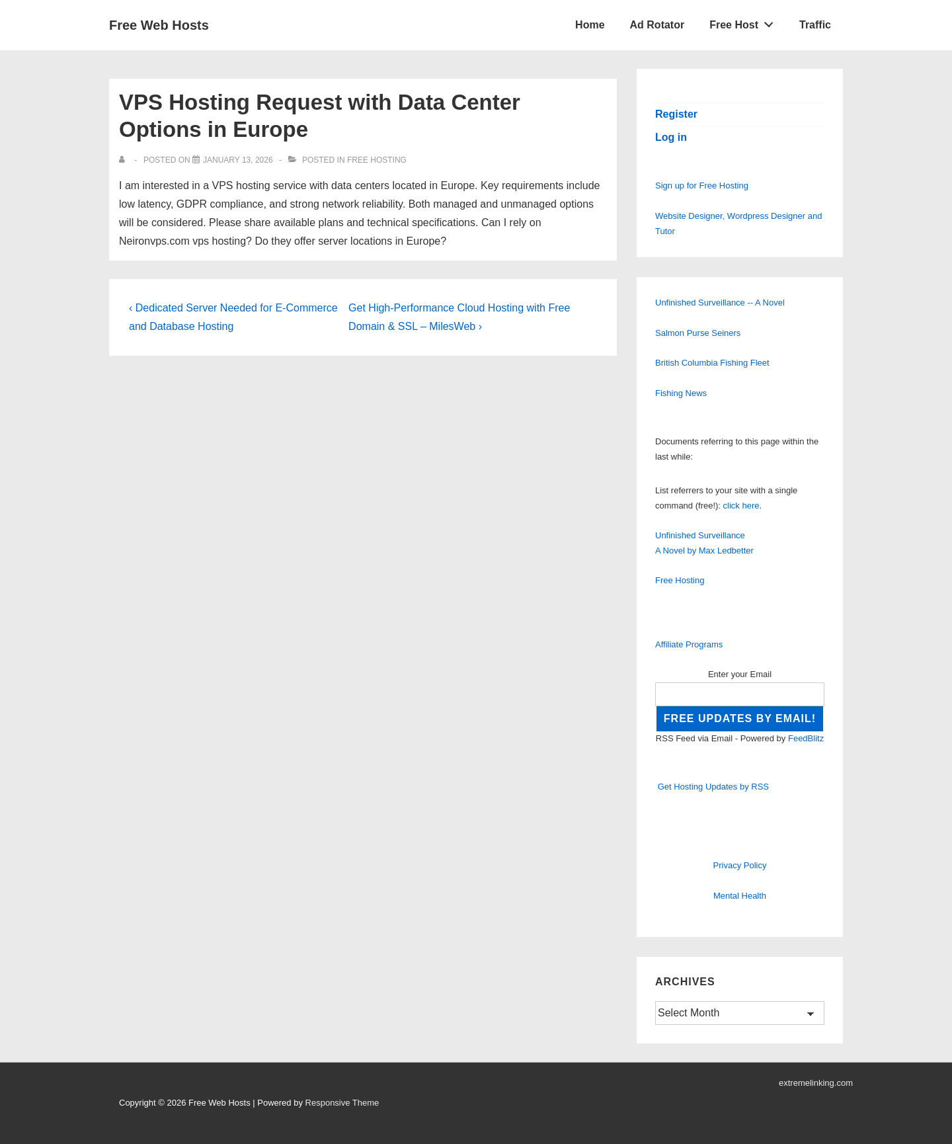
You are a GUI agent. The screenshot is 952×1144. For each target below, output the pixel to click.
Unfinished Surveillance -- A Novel (720, 302)
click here (741, 506)
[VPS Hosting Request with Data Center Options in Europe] (238, 160)
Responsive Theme (342, 1103)
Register (676, 114)
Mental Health (739, 896)
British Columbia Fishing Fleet (712, 363)
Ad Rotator (657, 24)
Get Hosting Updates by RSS (713, 787)
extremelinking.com (816, 1083)
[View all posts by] (124, 160)
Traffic (815, 24)
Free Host (745, 21)
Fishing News (681, 393)
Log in (671, 137)
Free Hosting (377, 160)
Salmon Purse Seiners (697, 333)
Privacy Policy (740, 865)
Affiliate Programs (689, 644)
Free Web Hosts (159, 25)
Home (589, 24)
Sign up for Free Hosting (701, 185)
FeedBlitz (806, 738)
